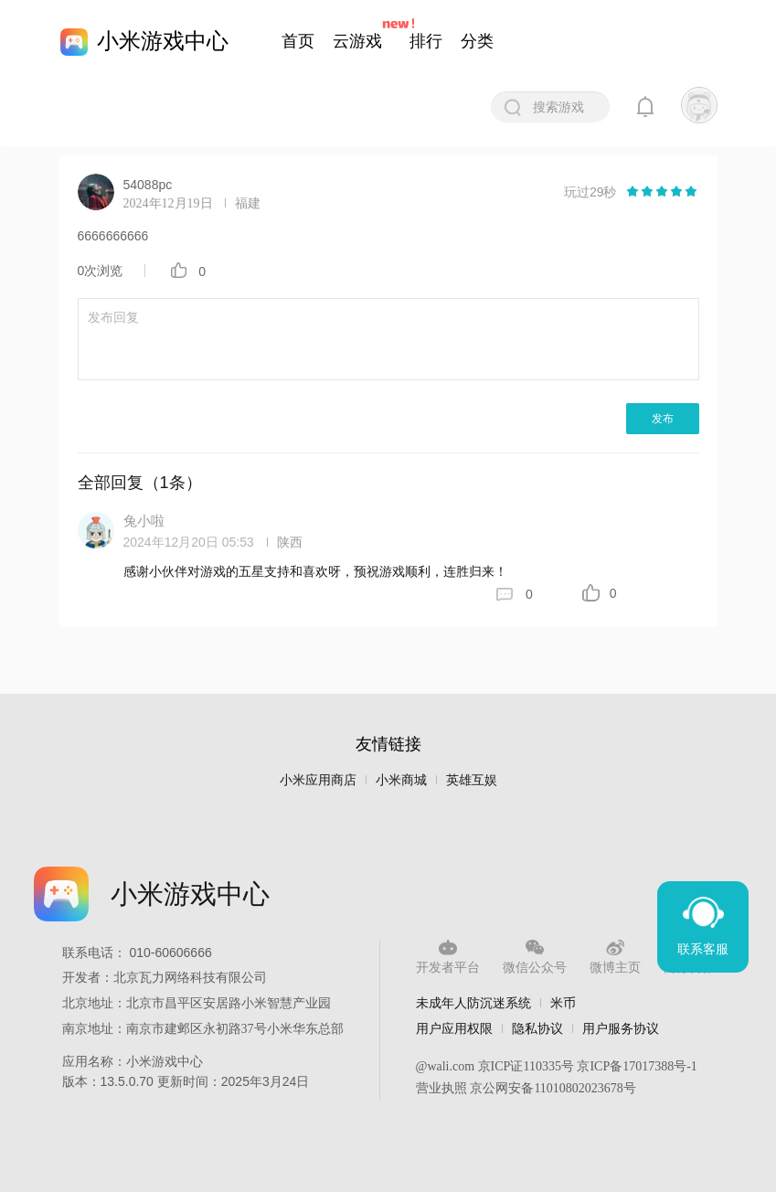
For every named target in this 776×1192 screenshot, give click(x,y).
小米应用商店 (318, 780)
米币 (563, 1002)
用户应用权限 (454, 1028)
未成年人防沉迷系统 (473, 1002)
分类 (477, 41)
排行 (425, 41)
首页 (298, 41)
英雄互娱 (471, 780)
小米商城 (401, 780)
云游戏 (357, 41)
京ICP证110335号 (526, 1066)
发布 (663, 418)
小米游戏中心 (163, 40)
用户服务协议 (620, 1028)
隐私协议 (537, 1028)
